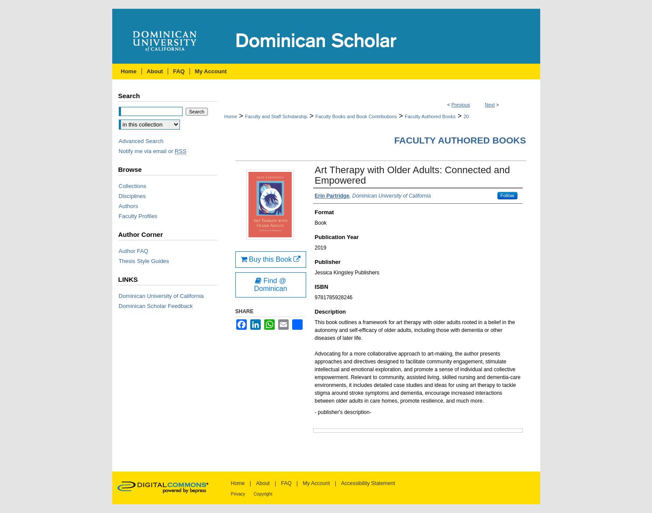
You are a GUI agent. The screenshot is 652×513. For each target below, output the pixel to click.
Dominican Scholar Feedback (156, 306)
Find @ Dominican (270, 284)
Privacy (238, 494)
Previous (461, 104)
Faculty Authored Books (430, 116)
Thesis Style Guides (144, 261)
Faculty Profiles (138, 216)
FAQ (286, 483)
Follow (507, 195)
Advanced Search (141, 141)
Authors (128, 206)
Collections (133, 186)
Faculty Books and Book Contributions (356, 116)
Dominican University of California (161, 296)
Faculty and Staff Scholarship (276, 116)
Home (230, 116)
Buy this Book (271, 259)
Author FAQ (133, 251)
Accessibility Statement (368, 483)
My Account (316, 483)
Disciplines (132, 196)
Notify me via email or (152, 151)
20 (466, 116)
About (262, 483)
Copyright (263, 494)
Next (490, 104)
